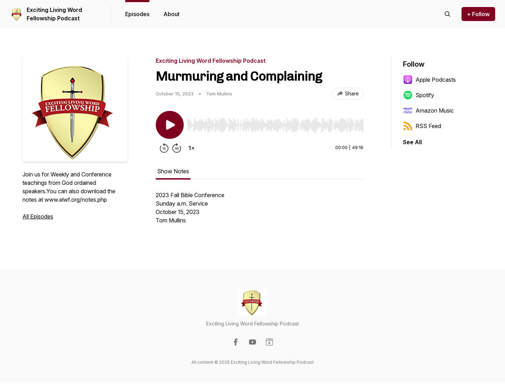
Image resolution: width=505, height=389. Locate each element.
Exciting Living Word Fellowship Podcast (54, 14)
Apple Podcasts (429, 80)
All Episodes (37, 216)
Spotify (418, 95)
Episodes (137, 14)
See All (412, 142)
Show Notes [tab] (173, 171)
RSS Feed (422, 126)
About (171, 14)
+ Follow (478, 14)
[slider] (275, 125)
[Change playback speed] (191, 148)
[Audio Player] (275, 123)
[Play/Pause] (170, 125)
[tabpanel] (259, 211)
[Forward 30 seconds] (177, 148)
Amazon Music (428, 110)
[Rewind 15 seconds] (164, 148)
